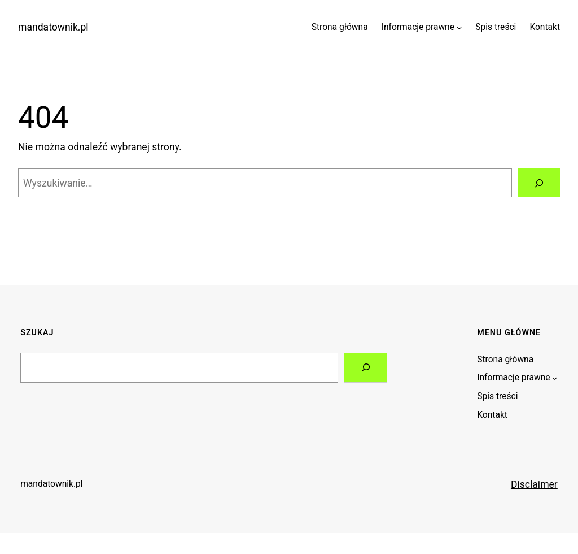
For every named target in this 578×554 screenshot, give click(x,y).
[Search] (365, 368)
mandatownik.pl (53, 27)
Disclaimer (534, 484)
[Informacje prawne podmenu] (459, 27)
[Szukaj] (539, 182)
